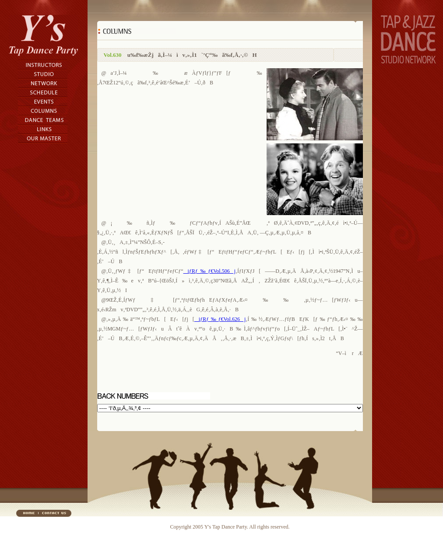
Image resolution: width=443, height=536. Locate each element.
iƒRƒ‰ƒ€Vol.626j (220, 319)
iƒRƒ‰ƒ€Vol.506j (209, 271)
